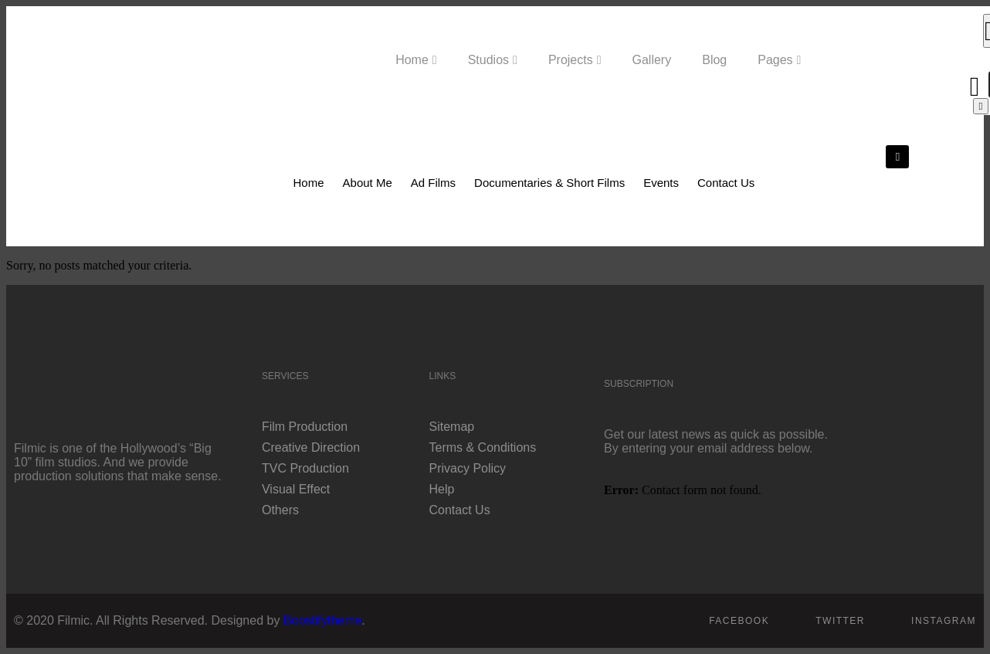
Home (412, 59)
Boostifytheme (322, 620)
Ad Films (433, 182)
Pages (775, 59)
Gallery (652, 59)
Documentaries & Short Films (549, 182)
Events (661, 182)
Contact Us (725, 182)
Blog (714, 59)
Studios (488, 59)
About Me (367, 182)
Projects (570, 59)
